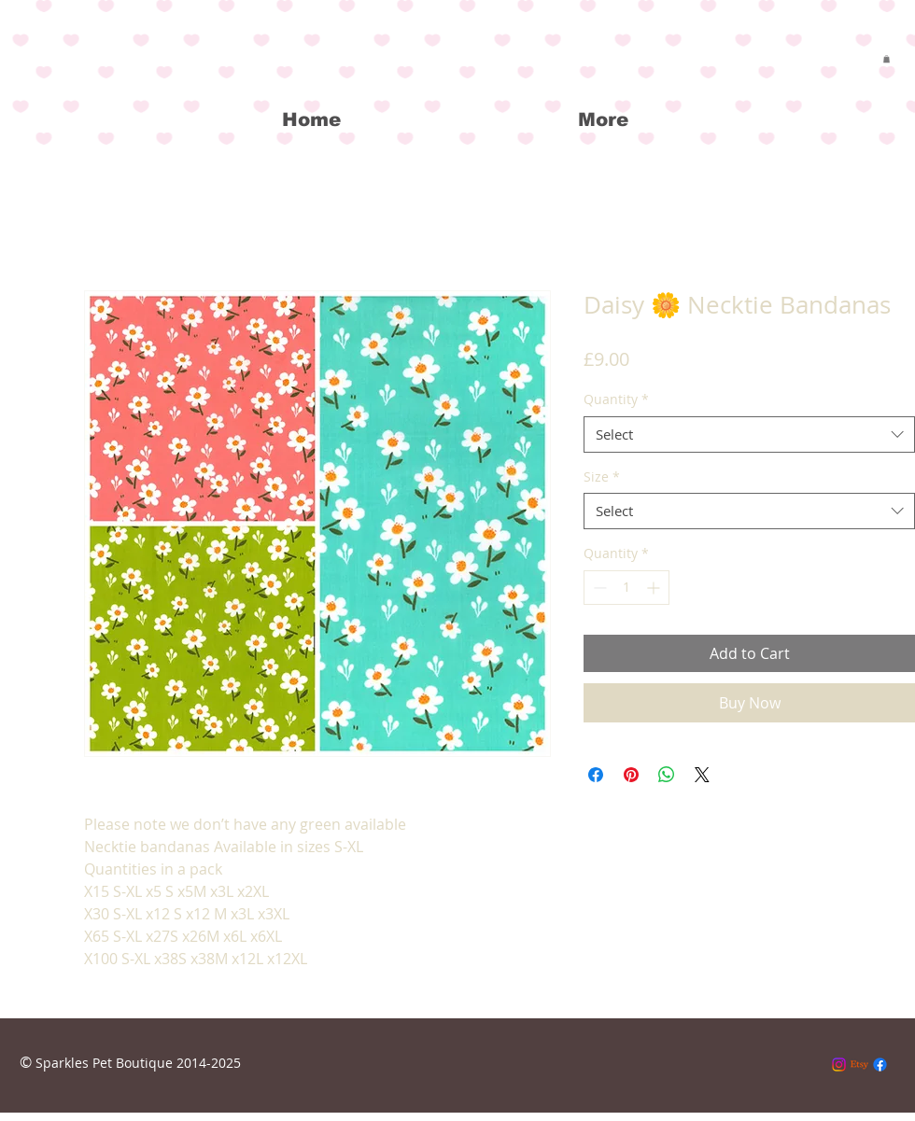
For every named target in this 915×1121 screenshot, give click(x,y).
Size (602, 476)
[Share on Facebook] (595, 775)
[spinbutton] (626, 587)
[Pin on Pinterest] (631, 775)
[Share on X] (702, 775)
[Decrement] (598, 587)
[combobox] (749, 434)
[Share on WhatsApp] (666, 775)
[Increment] (655, 587)
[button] (886, 59)
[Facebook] (880, 1064)
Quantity (616, 399)
